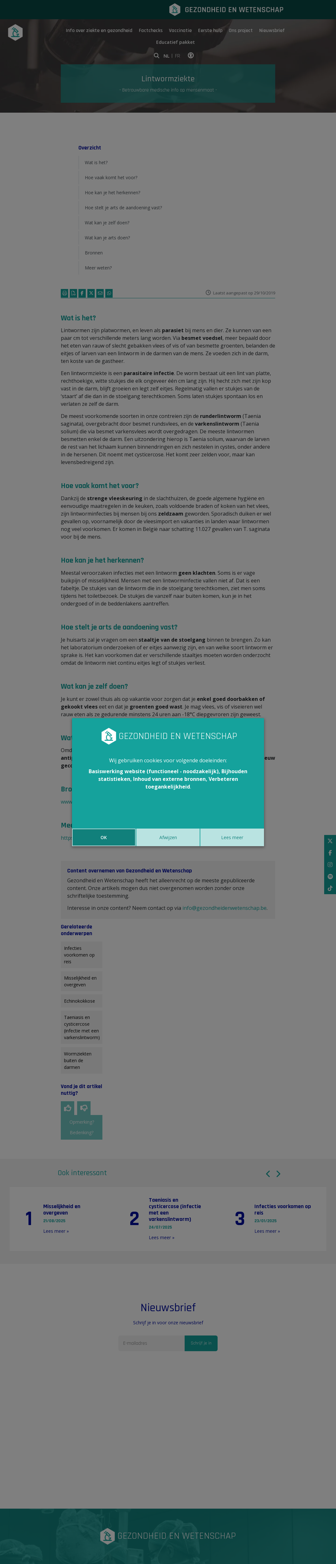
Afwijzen (168, 837)
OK (103, 837)
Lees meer (232, 837)
